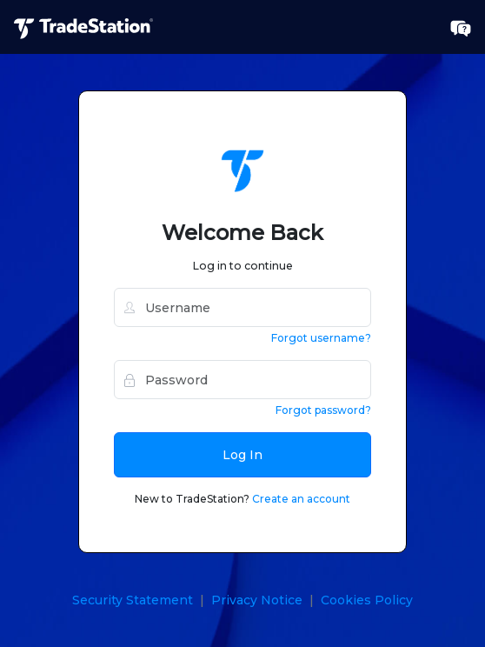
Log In (242, 455)
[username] (242, 307)
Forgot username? (321, 337)
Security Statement (132, 600)
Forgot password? (323, 410)
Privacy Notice (256, 600)
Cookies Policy (367, 600)
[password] (242, 379)
